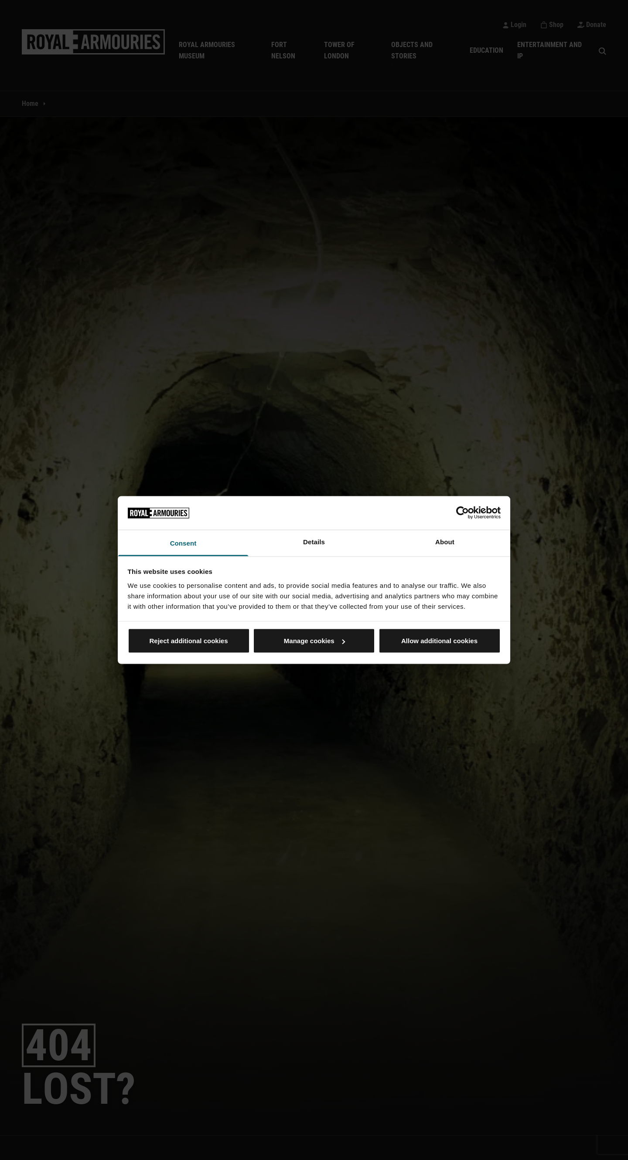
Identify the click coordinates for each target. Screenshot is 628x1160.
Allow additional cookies (439, 640)
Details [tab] (314, 541)
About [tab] (444, 541)
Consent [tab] (183, 542)
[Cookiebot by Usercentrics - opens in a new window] (462, 512)
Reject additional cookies (188, 640)
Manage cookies (314, 640)
